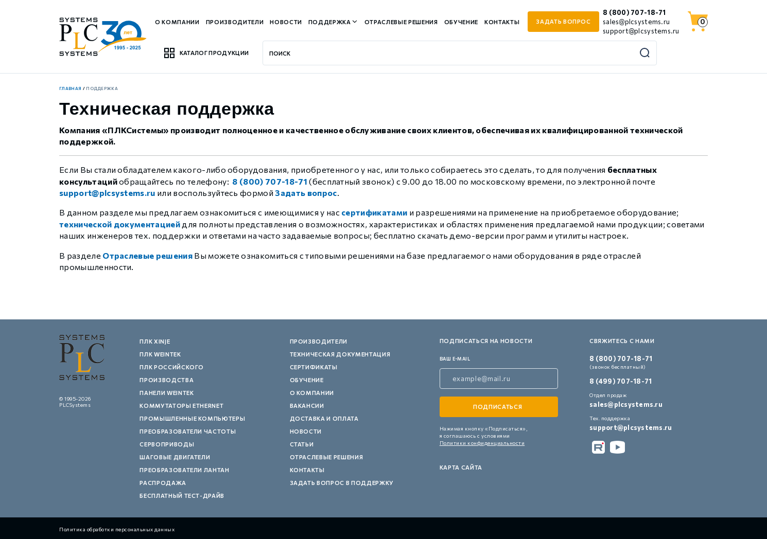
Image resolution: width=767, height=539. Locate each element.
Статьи (302, 444)
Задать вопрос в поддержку (342, 482)
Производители (235, 22)
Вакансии (307, 405)
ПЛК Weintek (160, 354)
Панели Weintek (167, 392)
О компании (177, 22)
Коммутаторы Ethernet (181, 405)
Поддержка (329, 22)
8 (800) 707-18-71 (634, 12)
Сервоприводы (167, 444)
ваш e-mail (455, 359)
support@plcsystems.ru (641, 31)
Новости (286, 22)
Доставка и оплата (324, 418)
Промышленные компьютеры (192, 418)
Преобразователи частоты (188, 431)
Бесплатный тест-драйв (182, 495)
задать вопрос (563, 21)
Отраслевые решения (401, 22)
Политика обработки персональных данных (117, 529)
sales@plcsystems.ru (636, 21)
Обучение (461, 22)
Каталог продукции (206, 53)
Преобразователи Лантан (185, 469)
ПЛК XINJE (155, 341)
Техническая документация (340, 354)
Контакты (501, 22)
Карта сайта (461, 467)
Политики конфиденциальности (482, 443)
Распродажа (163, 482)
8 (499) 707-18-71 (620, 381)
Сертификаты (314, 367)
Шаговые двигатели (175, 457)
